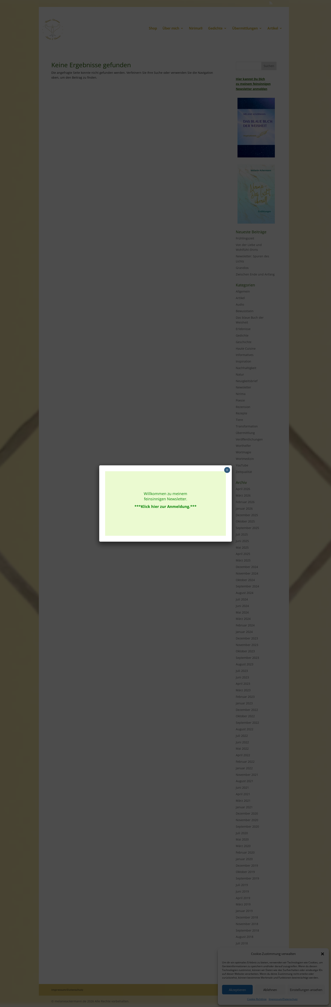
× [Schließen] (227, 470)
